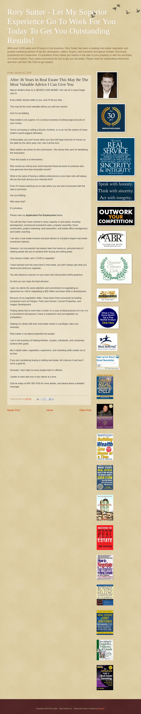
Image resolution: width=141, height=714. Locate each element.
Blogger (101, 709)
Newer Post (13, 410)
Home (49, 410)
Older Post (85, 410)
